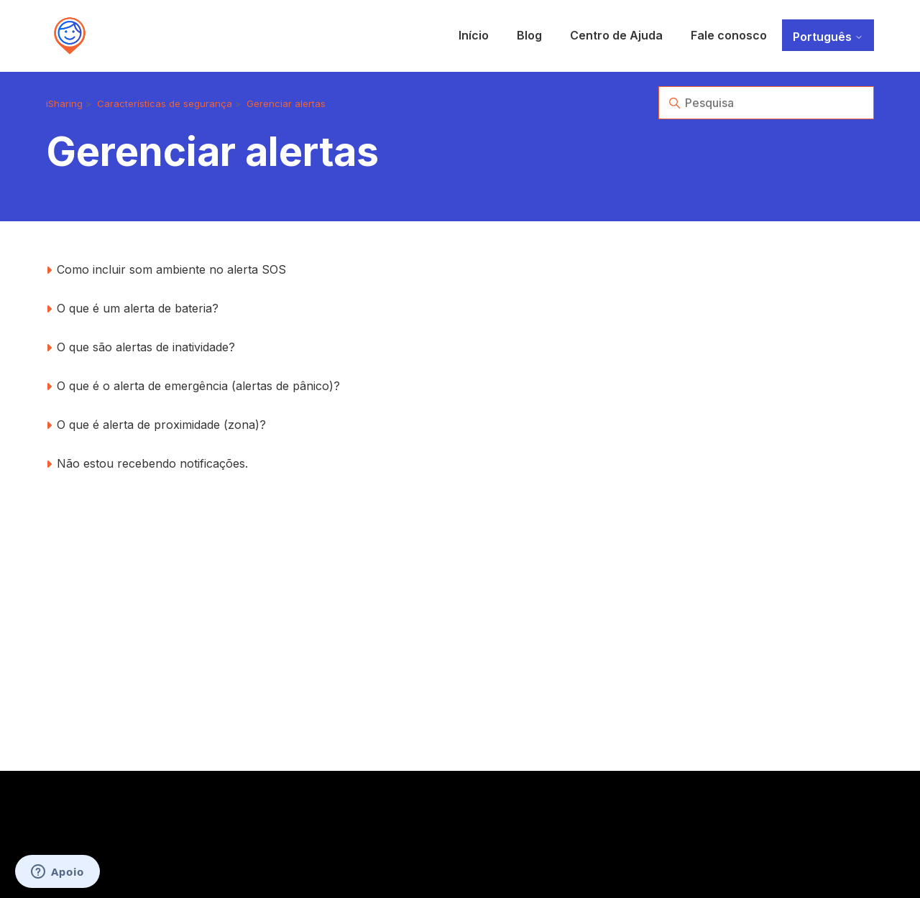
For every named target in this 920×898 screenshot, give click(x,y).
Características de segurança (164, 103)
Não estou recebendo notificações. (152, 463)
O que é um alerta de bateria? (137, 308)
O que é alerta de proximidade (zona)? (161, 424)
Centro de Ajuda (616, 35)
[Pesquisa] (766, 103)
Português (828, 36)
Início (474, 35)
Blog (529, 35)
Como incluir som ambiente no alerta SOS (171, 269)
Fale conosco (729, 35)
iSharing (64, 103)
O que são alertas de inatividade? (146, 347)
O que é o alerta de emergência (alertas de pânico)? (198, 386)
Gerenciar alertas (286, 103)
